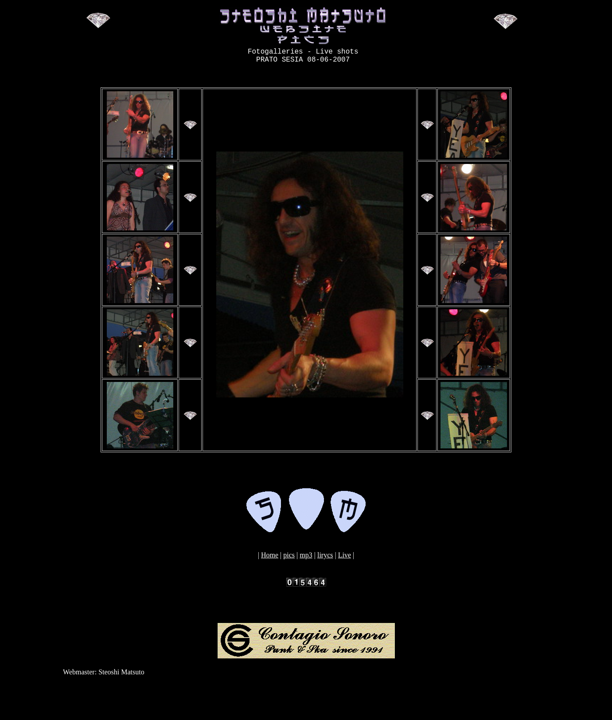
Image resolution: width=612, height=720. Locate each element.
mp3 (306, 558)
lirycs (325, 558)
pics (289, 558)
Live (344, 558)
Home (269, 558)
